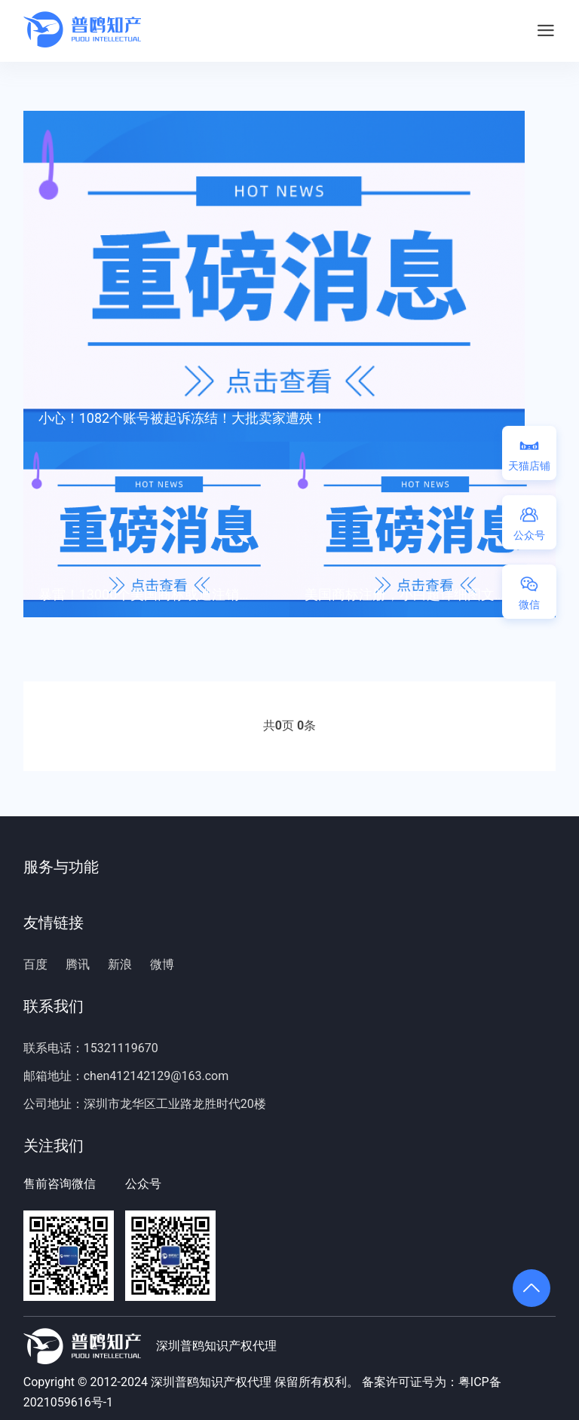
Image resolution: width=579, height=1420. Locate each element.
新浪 (120, 964)
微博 (162, 964)
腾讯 (78, 964)
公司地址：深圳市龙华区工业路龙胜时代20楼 (144, 1104)
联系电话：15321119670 (90, 1048)
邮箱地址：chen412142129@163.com (126, 1076)
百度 (35, 964)
